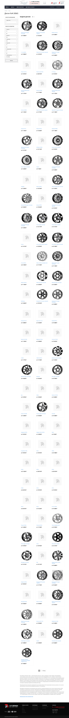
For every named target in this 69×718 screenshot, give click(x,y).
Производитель (9, 55)
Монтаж (23, 709)
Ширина (8, 29)
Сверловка (8, 39)
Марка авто (8, 20)
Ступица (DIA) (9, 49)
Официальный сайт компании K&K (26, 696)
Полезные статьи (35, 709)
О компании (44, 708)
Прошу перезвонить (35, 3)
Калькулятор (24, 712)
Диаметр (8, 35)
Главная (6, 10)
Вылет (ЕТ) (8, 42)
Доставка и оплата (30, 7)
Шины (23, 706)
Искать (11, 60)
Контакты (58, 7)
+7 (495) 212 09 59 (35, 1)
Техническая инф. (35, 708)
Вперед (44, 670)
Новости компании (45, 706)
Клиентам (52, 7)
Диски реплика (20, 7)
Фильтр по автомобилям (10, 17)
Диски (9, 10)
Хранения (23, 710)
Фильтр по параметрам (9, 26)
